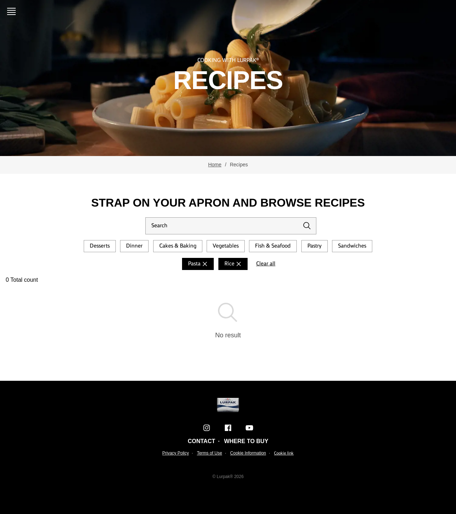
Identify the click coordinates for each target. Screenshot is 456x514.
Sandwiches (352, 246)
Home (214, 164)
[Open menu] (13, 11)
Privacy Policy (175, 453)
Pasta (198, 264)
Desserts (100, 246)
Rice (233, 264)
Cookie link (284, 453)
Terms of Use (209, 453)
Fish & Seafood (273, 246)
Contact (201, 441)
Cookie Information (248, 453)
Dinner (134, 246)
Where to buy (246, 441)
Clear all (265, 264)
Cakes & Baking (177, 246)
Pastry (314, 246)
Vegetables (226, 246)
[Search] (230, 225)
